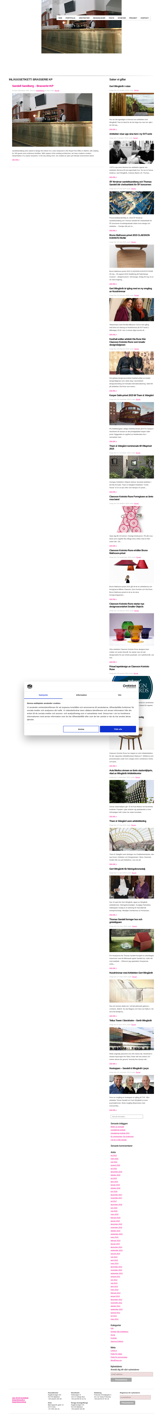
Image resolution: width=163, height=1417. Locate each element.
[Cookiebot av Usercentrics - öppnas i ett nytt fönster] (125, 686)
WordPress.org (116, 1360)
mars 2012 (114, 1319)
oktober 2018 (115, 1188)
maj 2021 (114, 1162)
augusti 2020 (115, 1165)
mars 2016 (114, 1214)
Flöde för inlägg (116, 1354)
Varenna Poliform (117, 1341)
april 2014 (114, 1260)
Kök (112, 1328)
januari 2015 (115, 1244)
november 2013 (116, 1270)
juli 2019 (114, 1178)
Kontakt (145, 18)
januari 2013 (115, 1296)
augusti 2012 (115, 1313)
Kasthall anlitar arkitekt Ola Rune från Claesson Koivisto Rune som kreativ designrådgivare (127, 342)
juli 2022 (114, 1155)
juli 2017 (114, 1201)
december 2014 (116, 1247)
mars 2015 (114, 1237)
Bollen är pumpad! (117, 1127)
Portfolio (70, 18)
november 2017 (116, 1198)
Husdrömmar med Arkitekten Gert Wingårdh (131, 973)
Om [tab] (119, 695)
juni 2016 (114, 1208)
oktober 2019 (115, 1175)
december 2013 (116, 1267)
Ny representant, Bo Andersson (122, 1136)
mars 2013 (114, 1290)
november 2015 (116, 1227)
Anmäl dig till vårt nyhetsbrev (125, 1370)
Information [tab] (81, 695)
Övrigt (57, 90)
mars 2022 (114, 1159)
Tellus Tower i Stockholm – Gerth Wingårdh (130, 1020)
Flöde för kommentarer (119, 1357)
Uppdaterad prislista (118, 1130)
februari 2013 (115, 1293)
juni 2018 (114, 1191)
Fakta (111, 18)
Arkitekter (84, 18)
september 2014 (117, 1250)
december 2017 (116, 1195)
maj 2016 (114, 1211)
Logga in (114, 1350)
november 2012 (116, 1303)
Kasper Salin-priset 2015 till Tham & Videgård (131, 395)
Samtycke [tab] (43, 695)
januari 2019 (115, 1185)
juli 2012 (114, 1316)
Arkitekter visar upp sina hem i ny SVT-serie (130, 134)
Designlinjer (99, 18)
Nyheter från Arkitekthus (119, 1332)
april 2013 (114, 1286)
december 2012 (116, 1299)
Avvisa (81, 729)
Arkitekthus (35, 6)
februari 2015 (115, 1240)
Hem (60, 18)
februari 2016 (115, 1218)
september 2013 (117, 1273)
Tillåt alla (118, 729)
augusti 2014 (115, 1254)
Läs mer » (15, 160)
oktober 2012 (115, 1306)
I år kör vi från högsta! (119, 1140)
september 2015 (117, 1234)
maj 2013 (114, 1283)
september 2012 (117, 1309)
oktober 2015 (115, 1231)
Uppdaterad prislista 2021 (120, 1133)
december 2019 (116, 1172)
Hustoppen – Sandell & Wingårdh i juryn (129, 1068)
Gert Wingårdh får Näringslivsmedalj (127, 869)
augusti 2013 (115, 1276)
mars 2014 (114, 1263)
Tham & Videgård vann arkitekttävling (127, 821)
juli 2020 (114, 1168)
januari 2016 (115, 1221)
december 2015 (116, 1224)
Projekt (133, 18)
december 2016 (116, 1204)
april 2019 (114, 1182)
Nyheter (122, 18)
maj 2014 (114, 1257)
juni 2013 (114, 1280)
